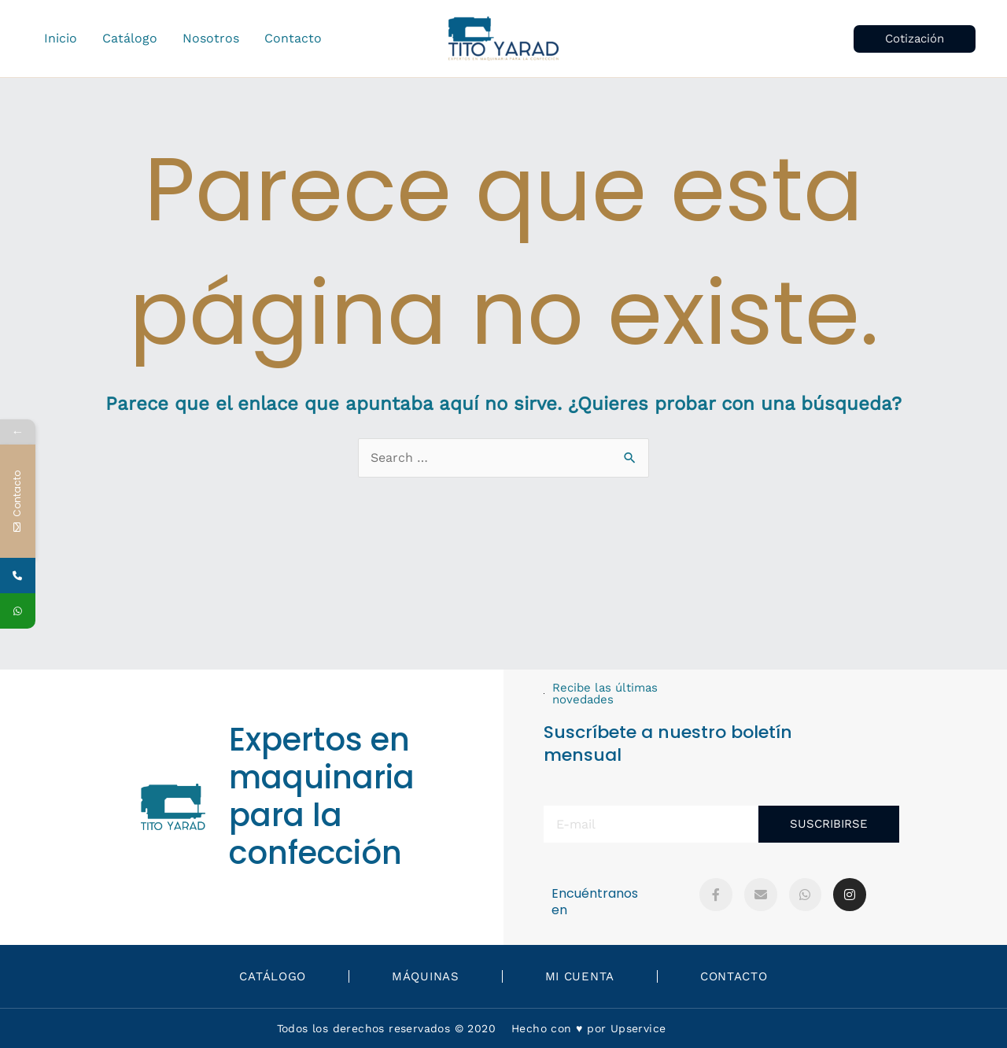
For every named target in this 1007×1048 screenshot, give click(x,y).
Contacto (734, 976)
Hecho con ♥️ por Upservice (588, 1028)
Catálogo (272, 976)
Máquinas (425, 976)
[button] (915, 39)
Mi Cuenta (579, 976)
